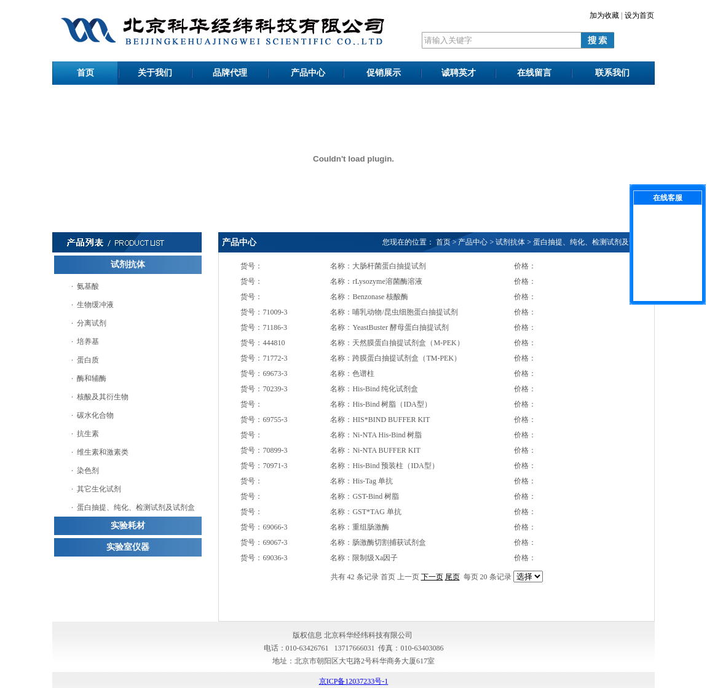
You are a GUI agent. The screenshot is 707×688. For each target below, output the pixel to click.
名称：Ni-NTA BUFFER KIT (375, 450)
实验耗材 (128, 525)
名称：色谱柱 (352, 373)
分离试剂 (91, 323)
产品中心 (308, 72)
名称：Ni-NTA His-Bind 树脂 (376, 435)
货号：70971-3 (263, 465)
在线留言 (534, 72)
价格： (525, 266)
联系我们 (612, 72)
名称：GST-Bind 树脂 (364, 496)
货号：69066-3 (263, 527)
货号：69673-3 (263, 373)
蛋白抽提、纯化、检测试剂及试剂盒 (136, 507)
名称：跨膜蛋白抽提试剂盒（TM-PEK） (395, 358)
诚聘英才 (458, 72)
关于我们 (155, 72)
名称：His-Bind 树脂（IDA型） (380, 404)
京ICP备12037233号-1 (354, 681)
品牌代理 (230, 72)
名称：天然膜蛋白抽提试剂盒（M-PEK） (397, 342)
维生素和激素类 (102, 452)
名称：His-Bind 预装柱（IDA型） (384, 465)
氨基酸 (88, 286)
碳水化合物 (95, 415)
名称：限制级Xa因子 (364, 557)
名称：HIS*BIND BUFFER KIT (380, 419)
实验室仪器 (127, 547)
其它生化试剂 (99, 489)
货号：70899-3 (263, 450)
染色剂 (88, 470)
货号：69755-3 (263, 419)
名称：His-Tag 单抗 (361, 481)
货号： (251, 266)
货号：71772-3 (263, 358)
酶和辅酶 (91, 378)
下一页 (432, 577)
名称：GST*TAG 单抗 (365, 511)
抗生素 (88, 433)
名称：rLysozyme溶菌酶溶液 (376, 281)
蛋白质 (88, 360)
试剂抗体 (128, 264)
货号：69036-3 (263, 557)
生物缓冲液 (95, 304)
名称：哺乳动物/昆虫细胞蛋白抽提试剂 (393, 312)
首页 (85, 72)
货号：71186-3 (263, 327)
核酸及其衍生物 (102, 397)
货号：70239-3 (263, 389)
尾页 (452, 577)
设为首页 (639, 15)
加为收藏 (604, 15)
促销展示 (383, 72)
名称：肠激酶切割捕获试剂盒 (378, 542)
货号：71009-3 (263, 312)
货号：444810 (262, 342)
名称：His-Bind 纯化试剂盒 (374, 389)
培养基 (88, 341)
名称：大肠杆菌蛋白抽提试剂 (378, 266)
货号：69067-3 (263, 542)
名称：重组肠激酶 (359, 527)
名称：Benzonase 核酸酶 (369, 296)
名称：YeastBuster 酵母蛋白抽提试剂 (389, 327)
